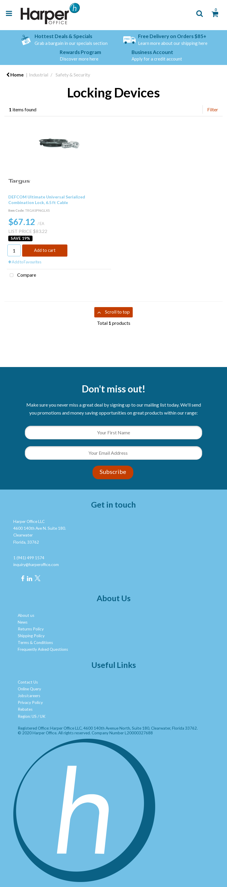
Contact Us (28, 682)
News (22, 622)
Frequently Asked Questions (43, 649)
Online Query (29, 689)
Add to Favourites (24, 262)
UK (43, 716)
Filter (212, 109)
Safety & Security (73, 74)
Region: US (27, 716)
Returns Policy (31, 629)
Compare (21, 275)
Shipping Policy (31, 635)
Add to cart (45, 250)
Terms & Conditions (35, 642)
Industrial (38, 74)
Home (15, 74)
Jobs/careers (29, 695)
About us (26, 615)
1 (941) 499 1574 (28, 557)
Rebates (25, 709)
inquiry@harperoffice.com (36, 564)
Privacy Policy (30, 702)
